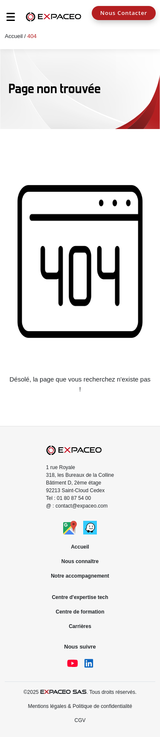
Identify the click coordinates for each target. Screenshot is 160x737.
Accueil (14, 36)
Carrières (80, 626)
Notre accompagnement (80, 576)
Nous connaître (80, 561)
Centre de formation (79, 612)
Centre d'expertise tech (80, 597)
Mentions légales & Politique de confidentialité (80, 706)
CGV (79, 720)
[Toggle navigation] (6, 19)
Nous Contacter (123, 13)
